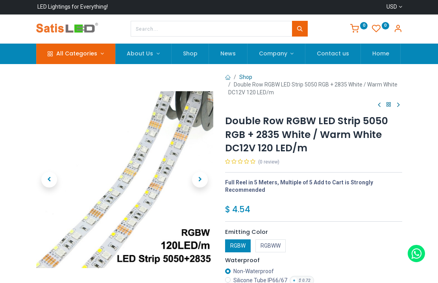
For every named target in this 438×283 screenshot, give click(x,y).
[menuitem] (190, 54)
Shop (245, 77)
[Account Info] (398, 29)
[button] (49, 179)
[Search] (300, 29)
